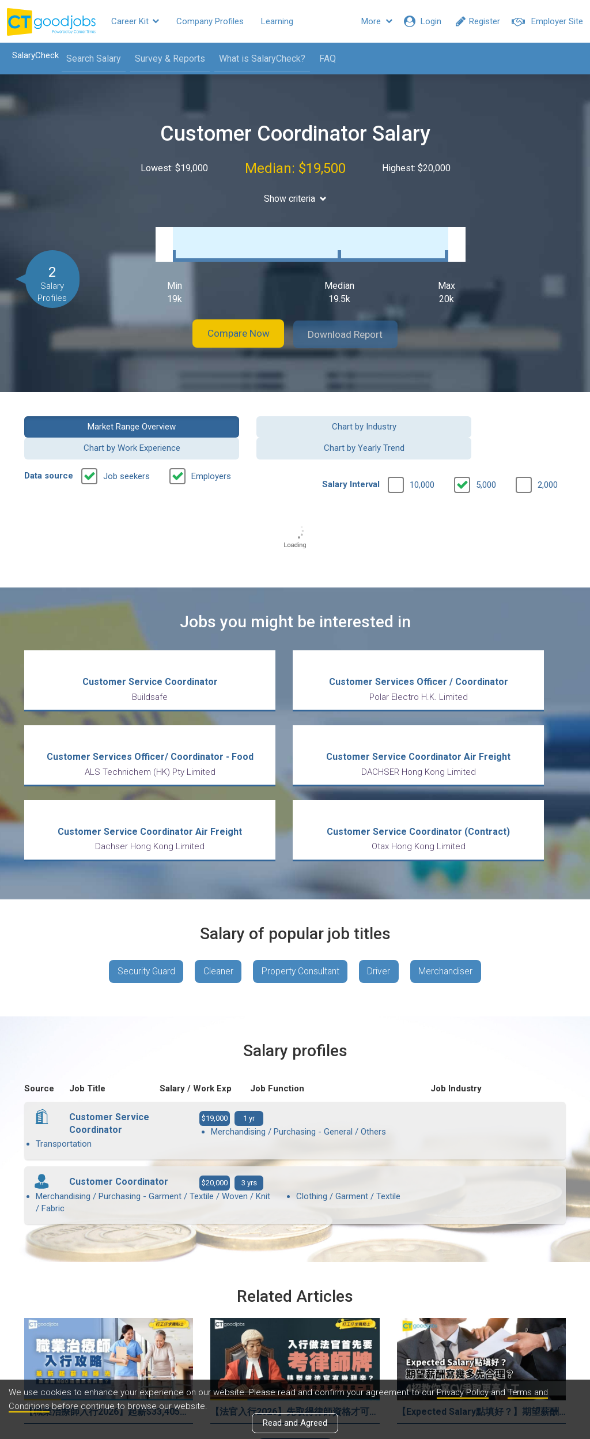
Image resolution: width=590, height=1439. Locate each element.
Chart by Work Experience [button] (364, 414)
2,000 (548, 451)
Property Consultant (301, 865)
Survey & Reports (166, 58)
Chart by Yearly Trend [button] (504, 414)
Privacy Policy (463, 1392)
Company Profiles (210, 21)
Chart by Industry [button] (225, 414)
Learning (277, 21)
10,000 (422, 451)
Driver (382, 865)
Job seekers (126, 442)
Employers (211, 442)
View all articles (295, 1315)
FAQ (324, 58)
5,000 (486, 451)
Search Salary (90, 58)
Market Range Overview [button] (85, 414)
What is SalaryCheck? (258, 58)
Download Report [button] (353, 323)
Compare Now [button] (231, 323)
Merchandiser (451, 865)
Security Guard (141, 865)
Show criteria (295, 198)
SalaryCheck (32, 55)
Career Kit (135, 21)
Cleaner (216, 865)
